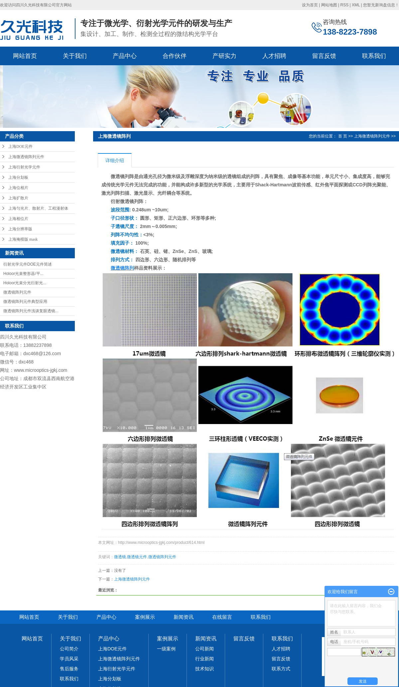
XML (356, 5)
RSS (344, 5)
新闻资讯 (184, 617)
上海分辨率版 (20, 229)
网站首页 (25, 56)
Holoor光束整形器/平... (23, 273)
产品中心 (125, 56)
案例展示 (145, 617)
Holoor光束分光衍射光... (24, 283)
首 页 (342, 136)
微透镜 (120, 557)
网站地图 (329, 5)
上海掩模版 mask (23, 239)
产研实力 (224, 56)
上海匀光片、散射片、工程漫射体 (38, 208)
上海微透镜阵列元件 (26, 156)
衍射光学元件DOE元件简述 (27, 264)
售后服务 (69, 668)
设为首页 (310, 5)
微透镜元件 (137, 557)
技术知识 (204, 668)
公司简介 (69, 648)
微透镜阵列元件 (17, 292)
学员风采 (69, 658)
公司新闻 (204, 648)
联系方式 (281, 668)
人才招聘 (274, 56)
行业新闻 (204, 658)
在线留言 (222, 617)
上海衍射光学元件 (24, 167)
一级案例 (166, 648)
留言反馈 (324, 56)
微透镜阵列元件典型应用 (25, 301)
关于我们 (75, 56)
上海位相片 (18, 187)
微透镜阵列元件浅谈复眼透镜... (31, 311)
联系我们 (374, 56)
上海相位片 (18, 218)
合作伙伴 (175, 56)
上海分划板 (18, 177)
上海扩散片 (18, 198)
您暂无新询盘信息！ (381, 5)
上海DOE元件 (20, 146)
